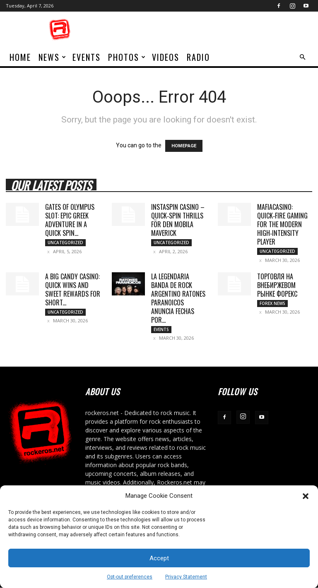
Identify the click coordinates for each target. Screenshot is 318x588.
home (20, 57)
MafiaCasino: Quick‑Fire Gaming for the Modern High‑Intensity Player (282, 224)
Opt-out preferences (129, 577)
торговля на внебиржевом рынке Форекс (277, 285)
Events (86, 57)
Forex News (272, 303)
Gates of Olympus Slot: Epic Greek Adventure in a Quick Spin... (69, 220)
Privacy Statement (186, 577)
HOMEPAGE (183, 146)
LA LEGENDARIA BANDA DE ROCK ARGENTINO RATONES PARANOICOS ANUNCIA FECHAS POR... (178, 298)
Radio (198, 57)
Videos (165, 57)
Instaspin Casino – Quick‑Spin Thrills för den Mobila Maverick (178, 220)
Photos (127, 57)
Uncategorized (65, 242)
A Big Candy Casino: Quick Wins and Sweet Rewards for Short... (72, 289)
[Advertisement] (215, 29)
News (53, 57)
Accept (159, 558)
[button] (305, 496)
